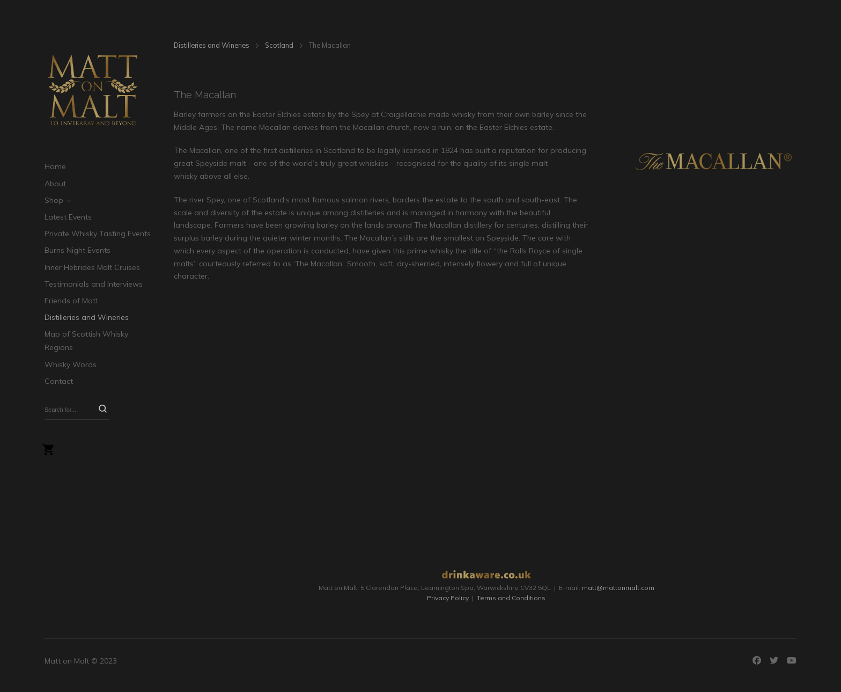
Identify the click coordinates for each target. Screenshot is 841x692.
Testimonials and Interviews (94, 284)
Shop (54, 200)
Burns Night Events (77, 250)
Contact (59, 381)
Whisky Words (71, 364)
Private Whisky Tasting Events (98, 233)
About (55, 183)
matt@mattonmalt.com (618, 588)
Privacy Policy (448, 598)
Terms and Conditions (511, 598)
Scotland (279, 45)
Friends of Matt (71, 300)
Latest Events (68, 217)
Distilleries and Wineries (87, 317)
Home (55, 166)
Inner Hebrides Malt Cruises (92, 267)
